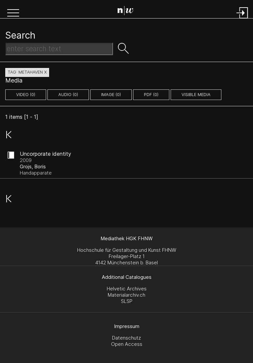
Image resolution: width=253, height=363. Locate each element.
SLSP (126, 301)
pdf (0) (151, 94)
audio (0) (68, 94)
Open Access (126, 344)
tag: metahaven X (27, 72)
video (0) (25, 94)
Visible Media (196, 94)
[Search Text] (59, 49)
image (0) (111, 94)
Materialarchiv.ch (126, 295)
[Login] (242, 19)
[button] (13, 13)
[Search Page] (128, 11)
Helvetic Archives (127, 288)
